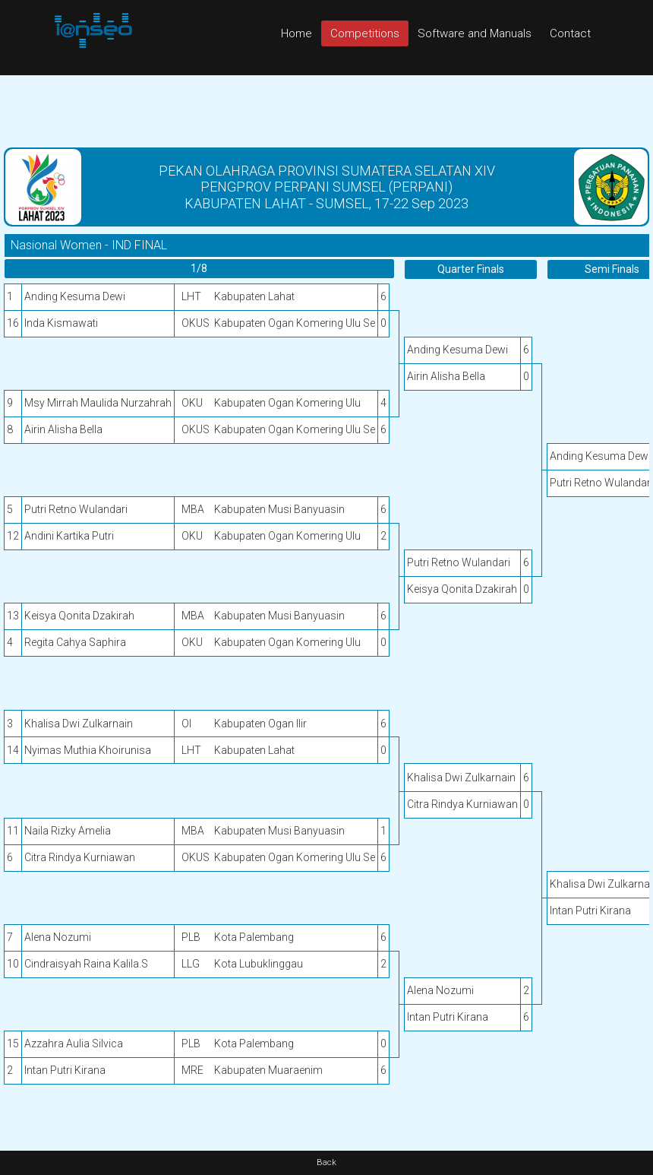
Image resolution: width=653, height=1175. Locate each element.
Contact (570, 33)
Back (326, 1162)
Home (296, 33)
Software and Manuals (475, 33)
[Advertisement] (326, 109)
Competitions (364, 33)
